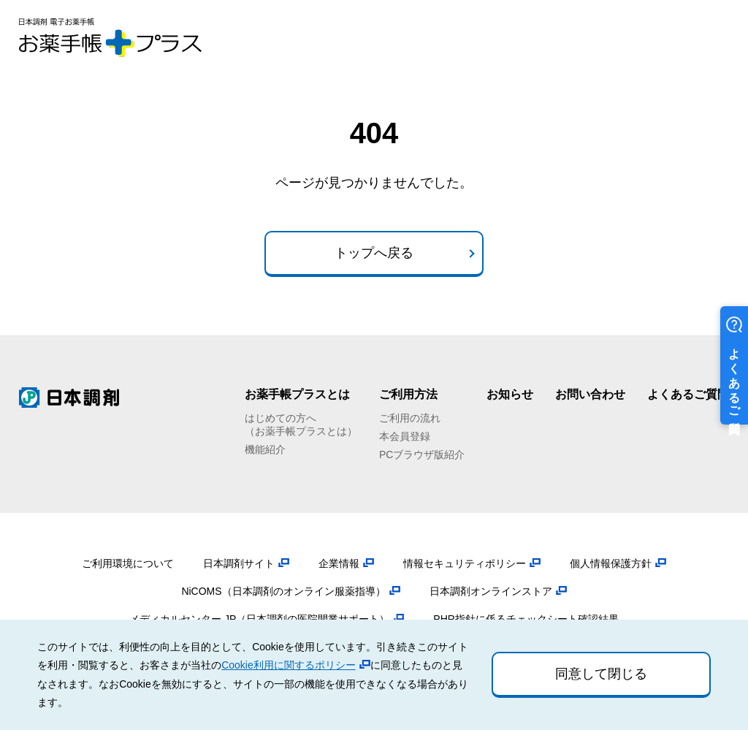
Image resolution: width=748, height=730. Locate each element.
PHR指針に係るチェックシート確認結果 (526, 619)
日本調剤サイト (239, 563)
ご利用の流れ (409, 418)
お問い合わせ (590, 394)
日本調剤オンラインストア (491, 591)
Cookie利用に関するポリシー (288, 665)
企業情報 (338, 563)
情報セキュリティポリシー (464, 563)
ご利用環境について (128, 563)
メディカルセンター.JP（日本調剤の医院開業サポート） (259, 619)
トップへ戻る (374, 253)
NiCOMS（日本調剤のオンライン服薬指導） (283, 591)
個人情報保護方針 (611, 563)
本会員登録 (404, 436)
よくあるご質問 (688, 394)
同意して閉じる (601, 673)
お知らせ (509, 394)
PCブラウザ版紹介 (422, 454)
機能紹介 (265, 449)
